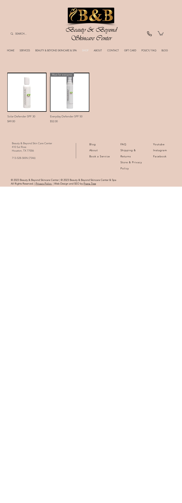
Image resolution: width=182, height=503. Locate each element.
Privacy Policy (44, 183)
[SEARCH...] (23, 34)
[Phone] (149, 34)
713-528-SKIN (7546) (23, 158)
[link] (160, 33)
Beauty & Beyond (91, 29)
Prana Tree (90, 183)
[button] (25, 50)
